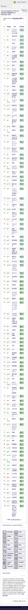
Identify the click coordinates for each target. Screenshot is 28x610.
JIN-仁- (14, 43)
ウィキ (14, 39)
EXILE (13, 65)
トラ (13, 349)
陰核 (13, 236)
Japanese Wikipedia (20, 2)
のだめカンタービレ (14, 110)
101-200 (12, 519)
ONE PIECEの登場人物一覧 (14, 95)
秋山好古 (14, 105)
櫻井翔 (14, 298)
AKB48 (13, 51)
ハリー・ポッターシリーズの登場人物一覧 (14, 192)
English (4, 6)
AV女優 (14, 489)
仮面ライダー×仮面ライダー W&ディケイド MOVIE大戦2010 (14, 511)
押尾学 (14, 126)
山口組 (14, 342)
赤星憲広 (14, 362)
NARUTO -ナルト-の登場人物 (14, 137)
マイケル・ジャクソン (14, 143)
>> (20, 519)
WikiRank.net (24, 10)
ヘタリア (14, 477)
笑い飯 (14, 209)
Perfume (14, 480)
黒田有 (14, 418)
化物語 (14, 338)
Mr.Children (14, 240)
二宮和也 (14, 326)
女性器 (14, 400)
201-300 (17, 519)
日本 (13, 345)
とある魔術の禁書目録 (14, 57)
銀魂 (13, 162)
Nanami (13, 130)
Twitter (13, 86)
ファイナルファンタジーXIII (14, 31)
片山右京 (14, 459)
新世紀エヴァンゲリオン (14, 214)
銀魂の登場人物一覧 (14, 121)
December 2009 (18, 18)
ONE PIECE (14, 36)
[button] (20, 22)
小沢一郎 (14, 408)
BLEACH (14, 285)
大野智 (14, 330)
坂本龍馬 (14, 180)
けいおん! (14, 261)
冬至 (13, 378)
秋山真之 (14, 61)
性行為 (14, 154)
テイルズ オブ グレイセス (14, 293)
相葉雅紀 (14, 444)
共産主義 (14, 447)
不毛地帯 (14, 281)
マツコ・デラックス (14, 199)
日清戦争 (14, 497)
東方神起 (14, 288)
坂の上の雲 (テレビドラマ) (14, 149)
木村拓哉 (14, 451)
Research (25, 6)
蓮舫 (13, 440)
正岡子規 (14, 176)
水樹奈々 (14, 90)
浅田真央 (14, 465)
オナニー (14, 273)
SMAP (13, 432)
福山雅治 (14, 365)
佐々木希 (14, 473)
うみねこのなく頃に (14, 414)
